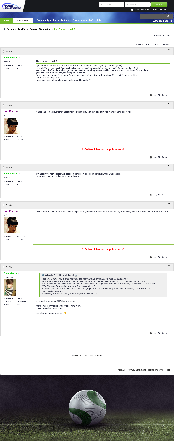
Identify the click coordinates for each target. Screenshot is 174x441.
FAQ (91, 20)
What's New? (23, 20)
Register (164, 10)
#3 (169, 166)
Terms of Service (156, 370)
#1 (169, 50)
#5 (169, 265)
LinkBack (137, 44)
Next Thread (95, 355)
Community (43, 20)
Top (168, 370)
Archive (122, 370)
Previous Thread (80, 355)
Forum (7, 20)
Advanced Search (162, 21)
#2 (169, 104)
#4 (169, 203)
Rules (99, 20)
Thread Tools (151, 44)
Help (155, 10)
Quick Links (79, 20)
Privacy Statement (137, 370)
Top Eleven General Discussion (34, 29)
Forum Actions (61, 20)
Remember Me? (142, 10)
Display (165, 44)
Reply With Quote (159, 94)
